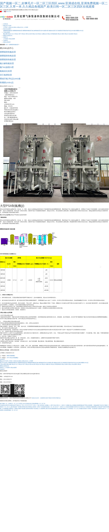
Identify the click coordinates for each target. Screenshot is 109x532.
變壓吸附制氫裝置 (27, 30)
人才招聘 (25, 27)
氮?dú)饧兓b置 (44, 30)
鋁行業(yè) (39, 34)
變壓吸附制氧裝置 (17, 30)
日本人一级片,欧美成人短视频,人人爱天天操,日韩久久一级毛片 (49, 405)
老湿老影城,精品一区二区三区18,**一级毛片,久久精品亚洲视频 (57, 407)
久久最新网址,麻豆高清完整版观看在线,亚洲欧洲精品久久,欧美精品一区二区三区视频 (60, 408)
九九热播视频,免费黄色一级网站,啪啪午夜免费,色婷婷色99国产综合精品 (19, 408)
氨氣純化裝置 (52, 30)
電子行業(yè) (22, 34)
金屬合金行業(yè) (46, 34)
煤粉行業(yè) (65, 34)
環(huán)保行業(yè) (31, 34)
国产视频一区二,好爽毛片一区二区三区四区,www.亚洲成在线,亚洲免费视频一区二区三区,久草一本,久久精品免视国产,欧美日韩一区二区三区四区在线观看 (54, 5)
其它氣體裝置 (59, 30)
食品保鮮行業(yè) (72, 34)
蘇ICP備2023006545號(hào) (53, 398)
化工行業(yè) (19, 364)
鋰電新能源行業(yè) (56, 34)
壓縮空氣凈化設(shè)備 (69, 30)
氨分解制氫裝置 (36, 30)
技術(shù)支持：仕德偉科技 (39, 398)
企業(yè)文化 (20, 27)
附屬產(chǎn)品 (79, 30)
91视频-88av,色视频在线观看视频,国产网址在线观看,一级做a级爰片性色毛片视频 (86, 405)
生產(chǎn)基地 (17, 361)
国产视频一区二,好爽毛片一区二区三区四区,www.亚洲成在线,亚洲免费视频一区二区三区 (22, 403)
